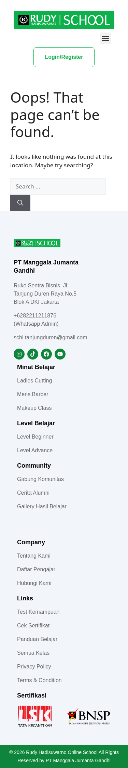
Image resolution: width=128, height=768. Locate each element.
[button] (105, 38)
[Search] (20, 203)
